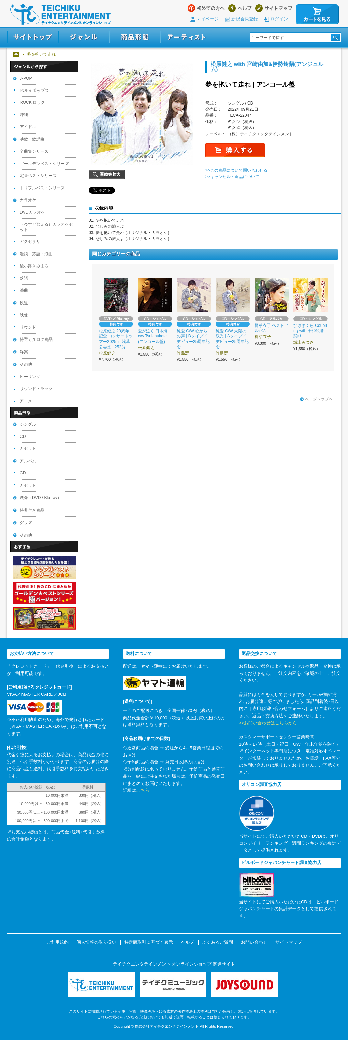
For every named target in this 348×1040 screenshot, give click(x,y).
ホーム (16, 54)
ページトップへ (316, 399)
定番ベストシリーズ (38, 175)
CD (23, 436)
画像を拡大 (107, 174)
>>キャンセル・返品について (232, 176)
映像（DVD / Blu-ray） (40, 497)
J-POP (26, 78)
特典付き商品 (32, 510)
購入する (235, 150)
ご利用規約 (57, 942)
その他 (26, 364)
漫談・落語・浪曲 (36, 254)
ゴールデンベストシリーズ (44, 163)
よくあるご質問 (217, 942)
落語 (24, 278)
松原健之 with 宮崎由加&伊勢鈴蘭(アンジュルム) (267, 66)
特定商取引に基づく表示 (148, 942)
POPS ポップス (34, 90)
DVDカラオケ (32, 212)
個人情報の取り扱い (96, 942)
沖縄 (24, 114)
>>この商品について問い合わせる (236, 170)
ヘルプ (240, 8)
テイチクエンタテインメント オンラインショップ (60, 14)
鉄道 (24, 303)
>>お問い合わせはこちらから (268, 722)
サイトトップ (32, 37)
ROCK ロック (32, 102)
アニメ (26, 401)
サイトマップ (273, 8)
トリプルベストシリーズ (42, 187)
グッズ (26, 522)
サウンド (28, 327)
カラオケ (28, 200)
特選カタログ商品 (36, 339)
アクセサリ (30, 241)
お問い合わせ (254, 942)
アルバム (28, 461)
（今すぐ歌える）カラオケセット (46, 227)
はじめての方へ (206, 8)
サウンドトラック (36, 388)
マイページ (208, 19)
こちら (142, 790)
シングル (28, 424)
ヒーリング (30, 376)
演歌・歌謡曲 (32, 139)
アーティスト (186, 37)
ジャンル (84, 37)
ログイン (279, 19)
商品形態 (135, 37)
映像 (24, 315)
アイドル (28, 126)
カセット (28, 448)
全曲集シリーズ (34, 151)
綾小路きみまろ (34, 266)
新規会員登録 (244, 19)
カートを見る (317, 14)
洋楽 (24, 352)
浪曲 (24, 290)
